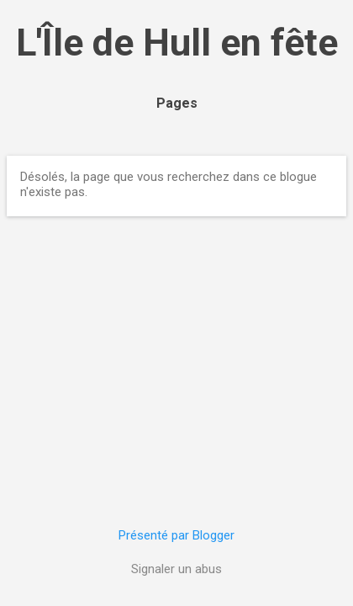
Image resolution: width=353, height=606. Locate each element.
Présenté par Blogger (176, 535)
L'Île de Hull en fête (177, 42)
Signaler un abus (176, 569)
